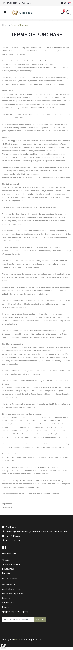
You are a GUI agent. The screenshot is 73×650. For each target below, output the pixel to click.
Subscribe (39, 619)
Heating (6, 606)
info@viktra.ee (24, 3)
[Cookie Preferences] (3, 646)
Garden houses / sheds (12, 589)
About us (6, 559)
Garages (6, 598)
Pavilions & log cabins (12, 593)
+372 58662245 (10, 3)
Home (5, 25)
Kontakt (6, 573)
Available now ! (9, 584)
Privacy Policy (8, 568)
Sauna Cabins (8, 602)
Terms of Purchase (11, 564)
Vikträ (17, 639)
